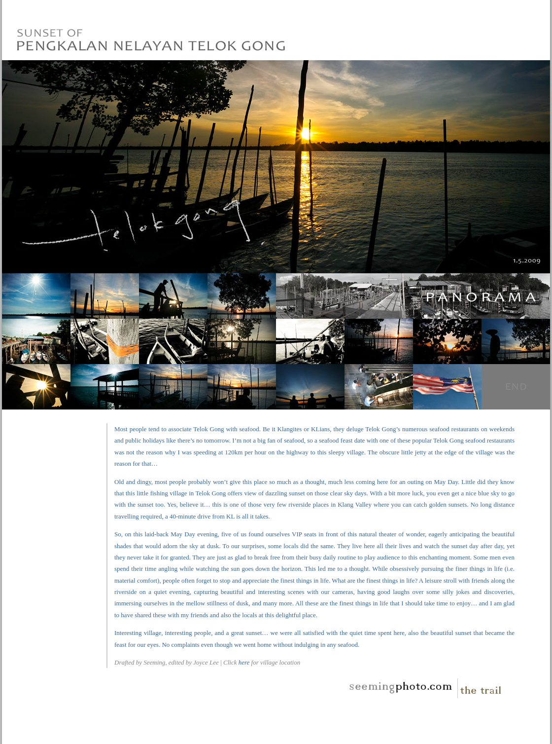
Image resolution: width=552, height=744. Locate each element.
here (244, 662)
